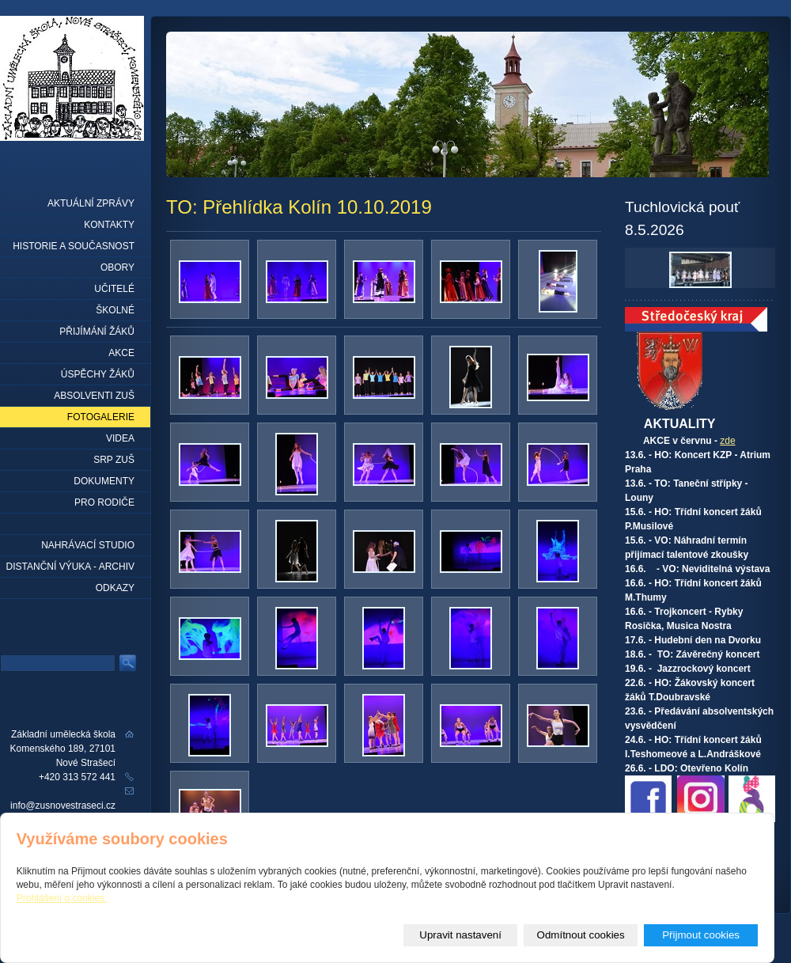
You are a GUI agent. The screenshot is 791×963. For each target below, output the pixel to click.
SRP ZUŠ (113, 459)
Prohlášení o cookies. (62, 898)
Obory (117, 267)
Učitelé (114, 288)
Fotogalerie (100, 417)
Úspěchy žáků (97, 374)
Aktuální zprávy (90, 203)
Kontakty (109, 224)
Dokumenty (104, 481)
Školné (115, 310)
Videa (120, 438)
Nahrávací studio (87, 545)
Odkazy (115, 587)
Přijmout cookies (701, 935)
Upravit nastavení (460, 935)
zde (727, 440)
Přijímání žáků (96, 331)
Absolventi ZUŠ (94, 395)
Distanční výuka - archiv (70, 566)
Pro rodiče (104, 502)
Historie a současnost (73, 246)
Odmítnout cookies (581, 935)
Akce (121, 352)
